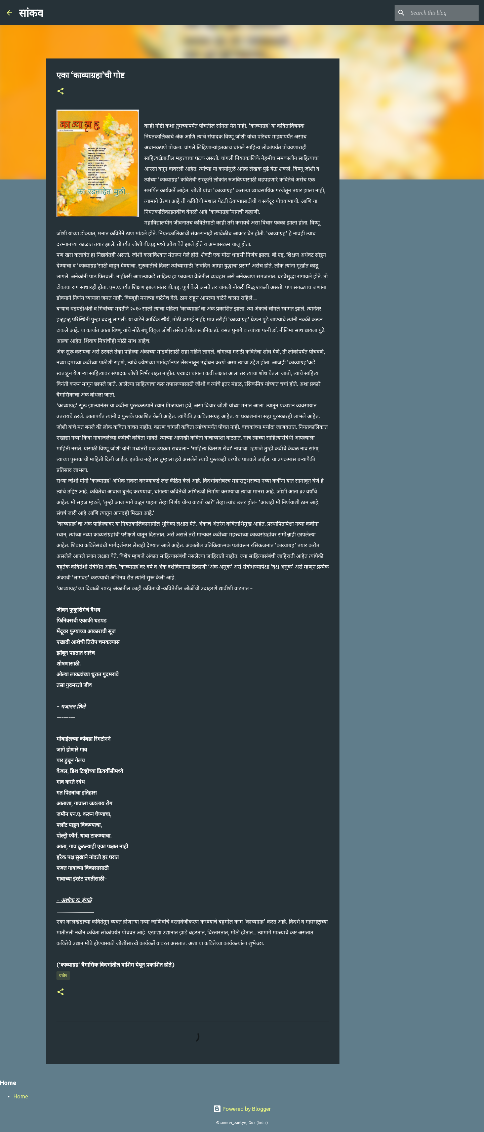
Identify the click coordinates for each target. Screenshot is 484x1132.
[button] (60, 91)
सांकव (31, 13)
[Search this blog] (443, 13)
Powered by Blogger (242, 1109)
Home (20, 1096)
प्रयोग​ (63, 975)
